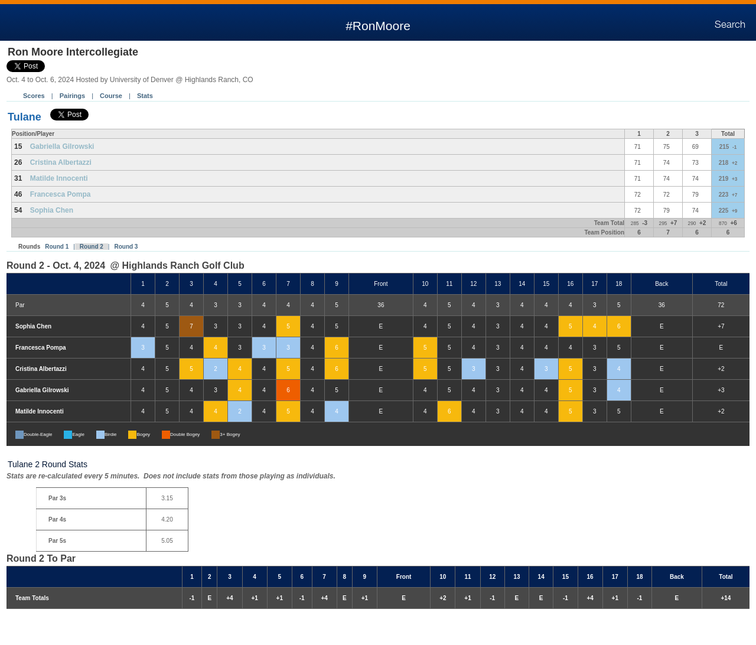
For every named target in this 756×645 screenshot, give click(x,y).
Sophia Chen (51, 210)
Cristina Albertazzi (61, 162)
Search (730, 24)
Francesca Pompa (60, 194)
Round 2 (91, 246)
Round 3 (126, 246)
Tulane (24, 117)
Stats (145, 95)
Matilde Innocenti (59, 178)
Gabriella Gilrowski (62, 146)
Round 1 (57, 246)
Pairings (72, 95)
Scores (34, 95)
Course (111, 95)
